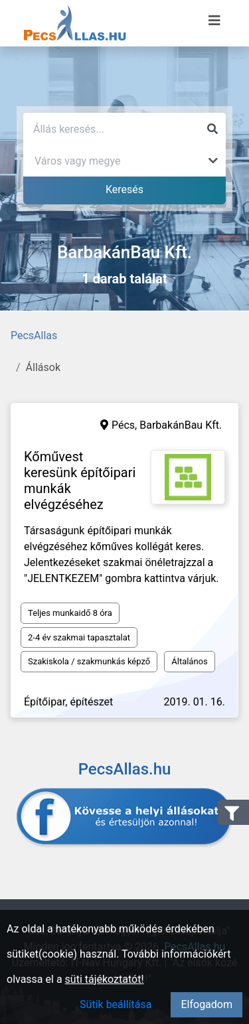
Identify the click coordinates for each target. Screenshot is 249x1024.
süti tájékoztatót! (104, 979)
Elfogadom (206, 1004)
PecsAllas (34, 335)
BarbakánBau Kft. (180, 425)
